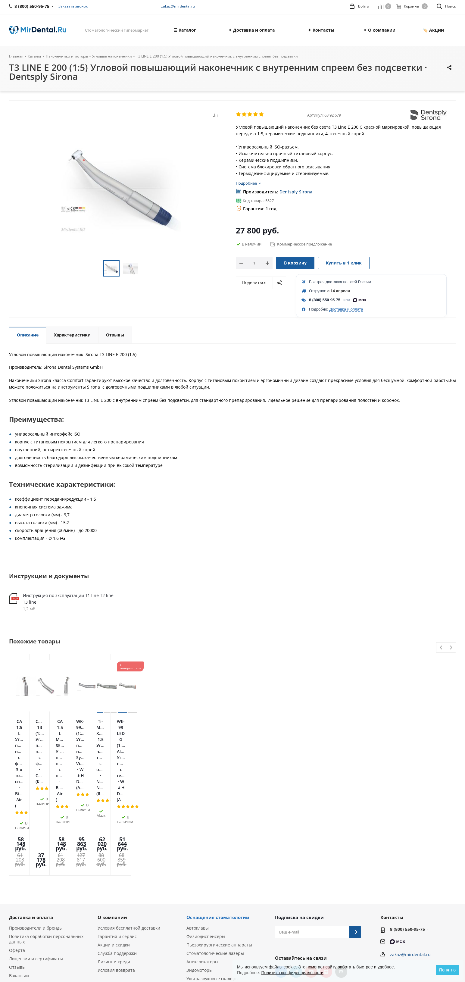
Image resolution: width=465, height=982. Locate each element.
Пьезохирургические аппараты (219, 843)
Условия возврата (116, 868)
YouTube (311, 870)
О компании (112, 816)
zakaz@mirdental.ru (178, 6)
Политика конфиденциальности (292, 972)
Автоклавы (197, 826)
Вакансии (19, 874)
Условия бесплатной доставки (129, 826)
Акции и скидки (114, 843)
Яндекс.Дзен (326, 870)
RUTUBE (341, 870)
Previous (441, 648)
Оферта (17, 849)
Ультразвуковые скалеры (212, 877)
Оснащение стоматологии (217, 816)
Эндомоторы (199, 868)
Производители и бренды (36, 826)
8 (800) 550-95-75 (324, 300)
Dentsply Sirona (295, 192)
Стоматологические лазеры (215, 852)
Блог (13, 882)
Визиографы (199, 894)
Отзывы (17, 865)
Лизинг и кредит (115, 860)
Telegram (296, 870)
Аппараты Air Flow (205, 885)
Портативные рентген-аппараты (220, 902)
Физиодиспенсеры (205, 835)
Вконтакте (281, 870)
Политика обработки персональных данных (46, 837)
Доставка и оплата (346, 309)
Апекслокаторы (202, 860)
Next (451, 648)
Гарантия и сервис (117, 835)
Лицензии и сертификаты (36, 857)
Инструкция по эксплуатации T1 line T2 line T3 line (68, 599)
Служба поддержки (117, 852)
